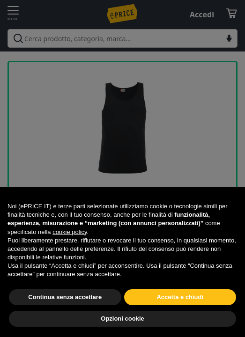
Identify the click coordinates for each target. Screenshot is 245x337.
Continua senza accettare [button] (65, 296)
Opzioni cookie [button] (122, 318)
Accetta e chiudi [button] (179, 296)
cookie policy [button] (69, 231)
